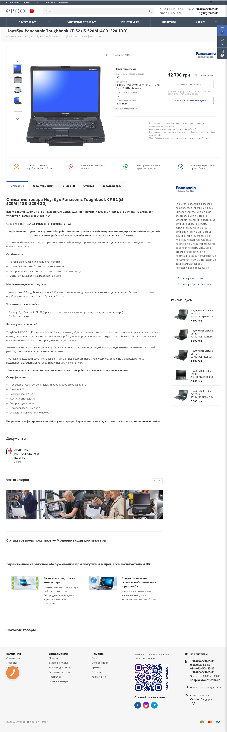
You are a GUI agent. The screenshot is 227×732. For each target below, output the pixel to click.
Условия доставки (59, 667)
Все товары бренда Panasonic (195, 284)
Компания (13, 654)
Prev (17, 62)
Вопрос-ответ (100, 662)
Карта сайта (99, 676)
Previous (154, 481)
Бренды (96, 667)
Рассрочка (55, 676)
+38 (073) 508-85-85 (202, 668)
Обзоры (96, 672)
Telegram (154, 705)
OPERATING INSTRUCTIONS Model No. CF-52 (27, 453)
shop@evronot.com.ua (205, 680)
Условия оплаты (58, 662)
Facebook (137, 705)
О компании (13, 658)
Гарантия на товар (60, 672)
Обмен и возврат (59, 681)
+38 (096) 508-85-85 (206, 9)
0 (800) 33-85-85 (208, 13)
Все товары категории (191, 278)
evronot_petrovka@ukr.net (205, 687)
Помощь (54, 658)
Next (17, 119)
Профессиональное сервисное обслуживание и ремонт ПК (139, 582)
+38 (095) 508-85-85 (202, 672)
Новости (11, 662)
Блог (94, 658)
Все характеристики (126, 108)
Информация (58, 654)
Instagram (146, 705)
